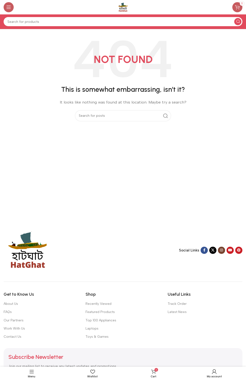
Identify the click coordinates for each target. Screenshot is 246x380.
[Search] (123, 21)
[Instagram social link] (221, 250)
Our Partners (14, 320)
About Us (11, 304)
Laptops (92, 328)
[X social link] (212, 250)
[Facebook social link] (204, 250)
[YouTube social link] (230, 250)
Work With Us (14, 328)
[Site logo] (123, 7)
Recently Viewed (98, 304)
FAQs (8, 312)
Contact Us (12, 337)
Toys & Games (97, 337)
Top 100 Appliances (101, 320)
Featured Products (100, 312)
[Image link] (28, 250)
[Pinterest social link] (238, 250)
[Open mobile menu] (8, 7)
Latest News (177, 312)
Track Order (177, 304)
